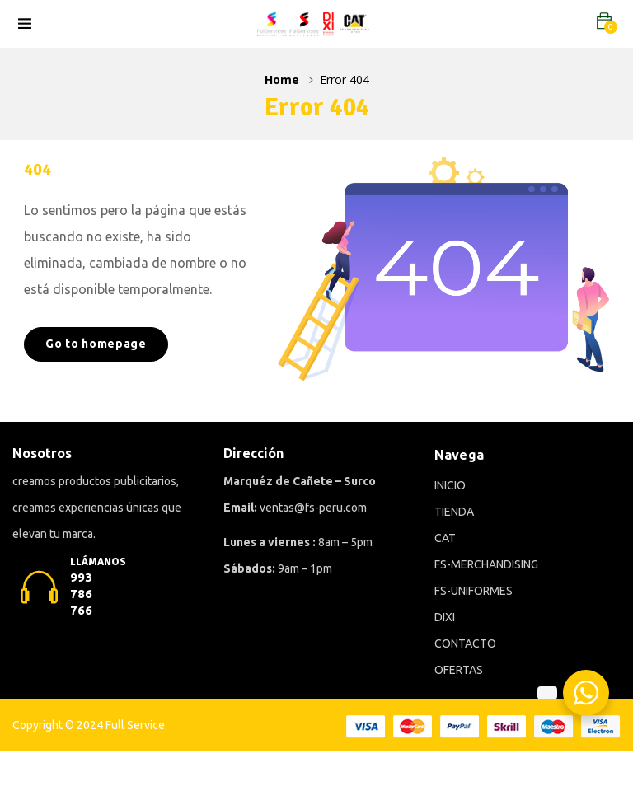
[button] (604, 21)
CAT (445, 538)
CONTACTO (465, 643)
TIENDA (454, 511)
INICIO (450, 485)
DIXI (444, 617)
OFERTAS (458, 669)
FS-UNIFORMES (473, 590)
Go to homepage (96, 343)
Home (282, 79)
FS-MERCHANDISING (486, 564)
